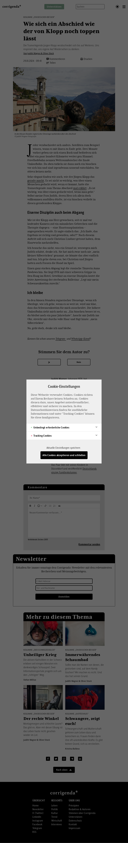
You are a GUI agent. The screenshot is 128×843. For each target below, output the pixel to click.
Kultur (54, 813)
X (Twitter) (38, 813)
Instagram (64, 758)
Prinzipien (74, 805)
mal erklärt (79, 188)
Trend (54, 816)
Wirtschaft (56, 820)
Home (35, 805)
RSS (34, 831)
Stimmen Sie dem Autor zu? (64, 352)
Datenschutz (75, 820)
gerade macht (35, 180)
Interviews (56, 824)
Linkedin (80, 758)
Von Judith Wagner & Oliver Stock (38, 53)
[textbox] (64, 523)
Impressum (74, 828)
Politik (54, 809)
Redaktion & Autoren (80, 809)
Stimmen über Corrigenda (82, 813)
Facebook (48, 758)
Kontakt (73, 824)
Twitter (56, 758)
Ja (49, 362)
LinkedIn (36, 816)
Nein (79, 362)
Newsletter (38, 809)
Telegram (72, 758)
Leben (54, 805)
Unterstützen (75, 816)
